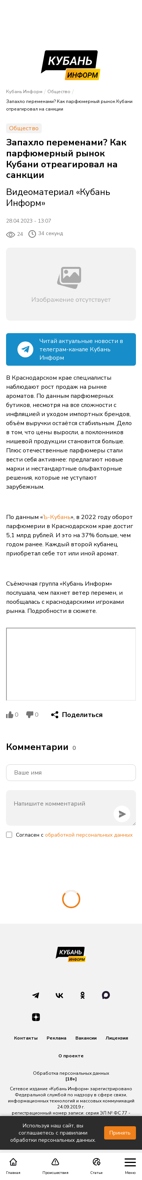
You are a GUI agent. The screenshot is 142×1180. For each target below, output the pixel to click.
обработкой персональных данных (89, 835)
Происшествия (55, 1166)
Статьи (96, 1166)
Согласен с (74, 835)
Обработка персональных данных (71, 1073)
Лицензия (117, 1038)
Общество (58, 92)
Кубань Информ (24, 92)
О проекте (71, 1056)
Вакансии (86, 1038)
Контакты (25, 1038)
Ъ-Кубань (57, 517)
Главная (13, 1166)
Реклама (56, 1038)
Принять (120, 1132)
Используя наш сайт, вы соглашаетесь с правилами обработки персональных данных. (53, 1133)
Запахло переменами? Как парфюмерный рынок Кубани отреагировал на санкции (69, 105)
